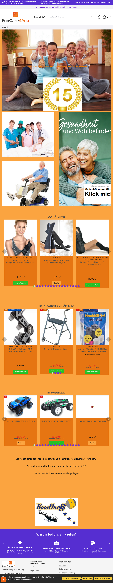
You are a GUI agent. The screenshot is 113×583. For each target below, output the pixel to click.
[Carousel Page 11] (62, 286)
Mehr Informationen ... (24, 580)
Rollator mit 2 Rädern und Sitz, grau (56, 349)
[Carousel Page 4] (43, 286)
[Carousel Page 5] (45, 286)
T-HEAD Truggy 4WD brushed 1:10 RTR (56, 421)
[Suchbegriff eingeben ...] (69, 17)
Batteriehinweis (65, 569)
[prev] (4, 251)
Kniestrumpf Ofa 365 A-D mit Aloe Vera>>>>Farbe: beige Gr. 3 (56, 261)
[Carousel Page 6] (48, 286)
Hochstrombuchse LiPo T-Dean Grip (92, 421)
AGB (32, 567)
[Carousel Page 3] (40, 286)
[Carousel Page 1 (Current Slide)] (34, 286)
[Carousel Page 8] (54, 286)
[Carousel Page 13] (68, 286)
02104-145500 (12, 573)
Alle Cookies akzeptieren (103, 578)
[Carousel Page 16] (76, 286)
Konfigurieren (87, 578)
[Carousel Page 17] (79, 286)
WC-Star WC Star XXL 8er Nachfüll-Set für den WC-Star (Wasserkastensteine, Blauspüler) (92, 350)
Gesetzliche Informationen (37, 562)
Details (56, 283)
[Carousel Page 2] (37, 286)
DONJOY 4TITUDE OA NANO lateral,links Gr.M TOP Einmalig (20, 350)
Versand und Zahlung (67, 573)
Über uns (62, 565)
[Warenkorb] (107, 17)
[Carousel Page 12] (65, 286)
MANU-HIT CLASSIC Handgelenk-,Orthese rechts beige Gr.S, (20, 261)
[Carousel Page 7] (51, 286)
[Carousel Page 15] (73, 286)
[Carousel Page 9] (56, 286)
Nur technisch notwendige (71, 578)
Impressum (34, 571)
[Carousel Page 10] (59, 286)
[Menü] (5, 27)
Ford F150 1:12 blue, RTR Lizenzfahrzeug (21, 421)
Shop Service (65, 562)
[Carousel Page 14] (70, 286)
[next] (108, 251)
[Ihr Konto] (99, 17)
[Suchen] (90, 17)
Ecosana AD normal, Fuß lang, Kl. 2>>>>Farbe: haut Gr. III (92, 263)
